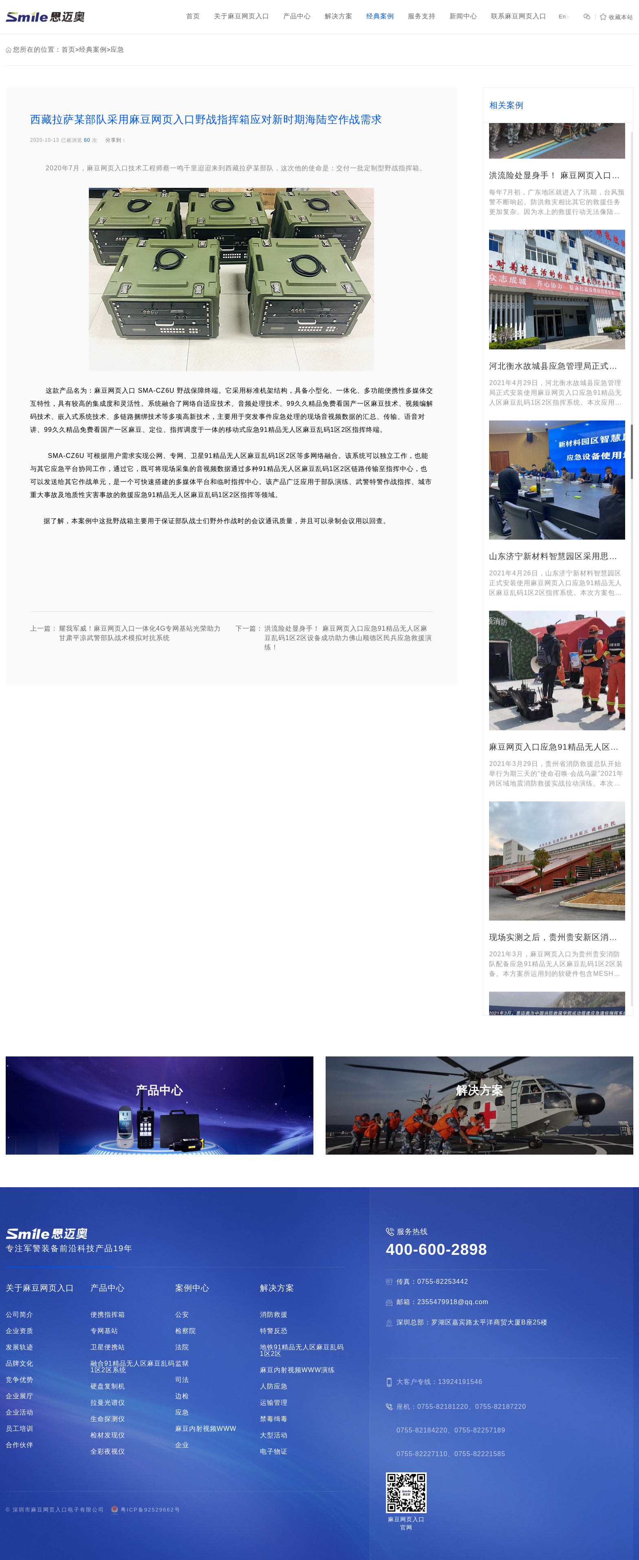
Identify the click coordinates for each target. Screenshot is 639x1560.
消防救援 (274, 1314)
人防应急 (274, 1386)
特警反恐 (274, 1331)
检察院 (185, 1331)
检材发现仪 (107, 1435)
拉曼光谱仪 (107, 1402)
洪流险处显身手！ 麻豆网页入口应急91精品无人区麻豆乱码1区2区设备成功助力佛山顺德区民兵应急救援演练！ (334, 638)
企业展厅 (19, 1396)
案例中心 (192, 1287)
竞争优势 (19, 1380)
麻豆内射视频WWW (205, 1429)
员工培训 (19, 1429)
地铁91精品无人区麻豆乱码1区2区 (302, 1350)
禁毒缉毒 (274, 1419)
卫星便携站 (107, 1347)
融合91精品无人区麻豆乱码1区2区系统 (132, 1366)
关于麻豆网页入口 (40, 1287)
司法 (182, 1380)
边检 (182, 1396)
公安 (182, 1314)
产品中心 (107, 1287)
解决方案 (277, 1287)
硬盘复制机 (107, 1386)
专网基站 (104, 1331)
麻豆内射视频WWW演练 (297, 1370)
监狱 (182, 1363)
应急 (117, 49)
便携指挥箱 (107, 1314)
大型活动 (274, 1435)
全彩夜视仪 (107, 1451)
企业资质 (19, 1331)
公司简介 (19, 1314)
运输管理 (274, 1402)
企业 (182, 1445)
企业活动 (19, 1412)
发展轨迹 (19, 1347)
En (564, 16)
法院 (182, 1347)
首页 (68, 49)
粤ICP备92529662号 (145, 1510)
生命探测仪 (107, 1419)
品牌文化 (19, 1363)
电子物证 (274, 1451)
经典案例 (93, 49)
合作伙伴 (19, 1445)
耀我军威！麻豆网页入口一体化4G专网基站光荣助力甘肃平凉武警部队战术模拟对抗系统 (125, 638)
